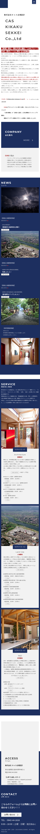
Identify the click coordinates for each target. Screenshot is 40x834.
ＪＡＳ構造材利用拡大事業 (11, 696)
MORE (28, 140)
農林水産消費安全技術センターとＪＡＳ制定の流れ (17, 705)
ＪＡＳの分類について (9, 698)
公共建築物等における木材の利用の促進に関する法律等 (18, 694)
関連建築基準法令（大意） (11, 703)
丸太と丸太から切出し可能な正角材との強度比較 (16, 701)
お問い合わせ (11, 815)
